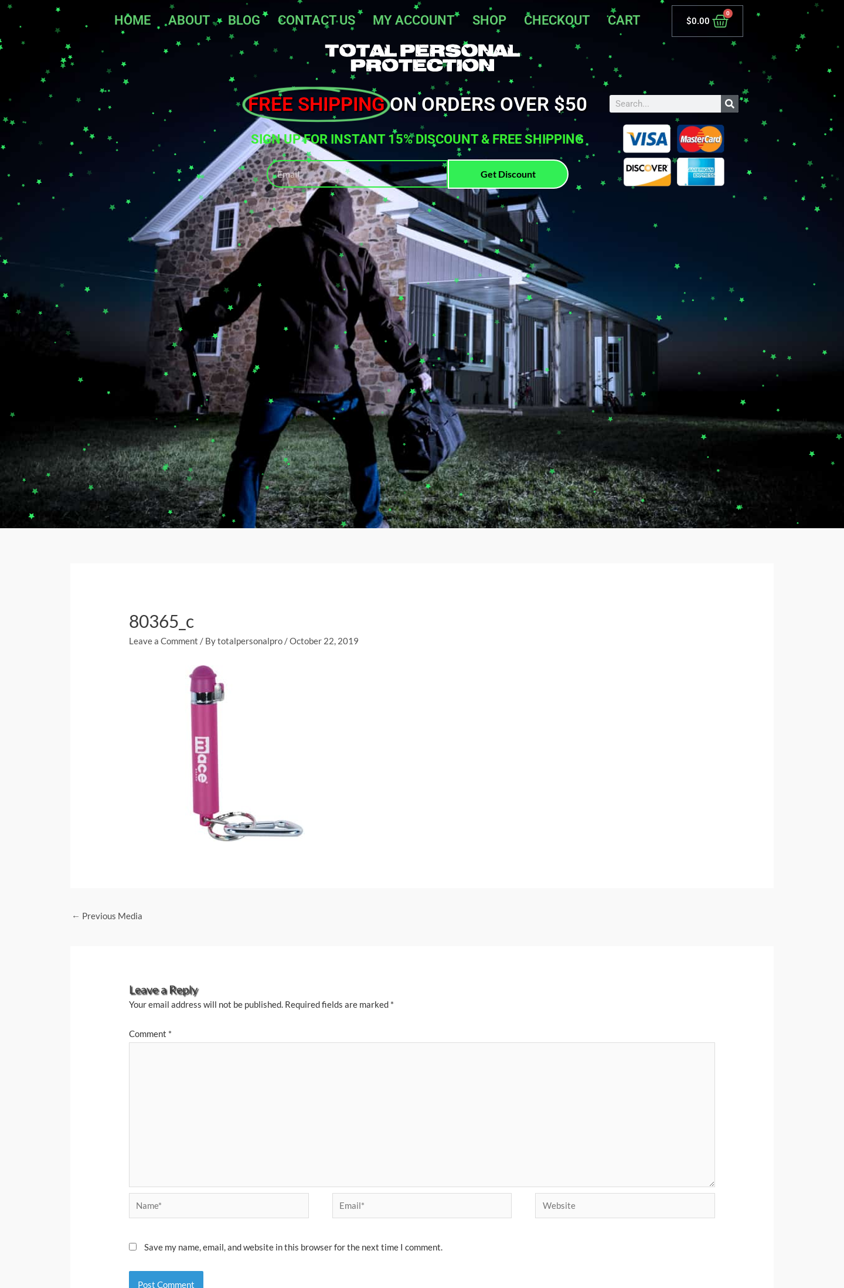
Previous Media (107, 915)
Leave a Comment (163, 640)
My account (414, 20)
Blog (244, 20)
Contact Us (316, 20)
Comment (150, 1033)
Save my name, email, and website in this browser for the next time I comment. (293, 1247)
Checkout (557, 20)
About (189, 20)
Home (132, 20)
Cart (624, 20)
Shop (489, 20)
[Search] (729, 104)
